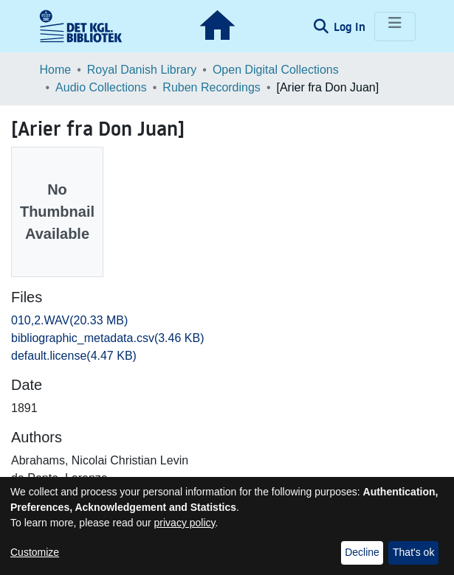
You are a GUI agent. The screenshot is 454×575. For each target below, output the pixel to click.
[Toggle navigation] (395, 26)
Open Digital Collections (276, 69)
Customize (34, 552)
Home (56, 69)
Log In (351, 26)
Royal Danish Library (142, 69)
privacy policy (185, 523)
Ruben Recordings (211, 87)
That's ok (413, 552)
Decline (362, 552)
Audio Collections (101, 87)
